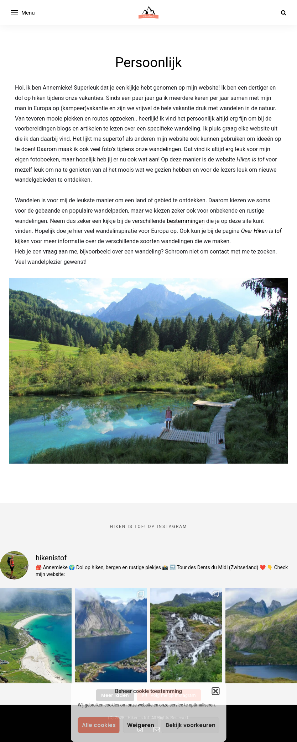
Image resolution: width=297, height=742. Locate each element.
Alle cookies (99, 725)
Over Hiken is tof (261, 231)
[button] (215, 691)
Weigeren (140, 725)
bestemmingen (186, 221)
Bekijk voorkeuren (190, 725)
